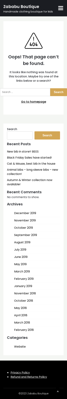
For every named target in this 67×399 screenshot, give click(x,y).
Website (20, 347)
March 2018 (22, 323)
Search (12, 129)
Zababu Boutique (21, 6)
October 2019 (23, 228)
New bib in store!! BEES (23, 151)
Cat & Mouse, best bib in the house (31, 164)
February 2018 (24, 330)
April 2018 (20, 315)
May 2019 (20, 264)
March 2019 (22, 271)
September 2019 (25, 235)
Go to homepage (33, 102)
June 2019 (21, 257)
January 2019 (23, 286)
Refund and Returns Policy (29, 377)
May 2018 (20, 308)
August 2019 (22, 242)
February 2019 (24, 279)
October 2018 (23, 301)
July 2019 (20, 250)
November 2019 (25, 220)
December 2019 (25, 213)
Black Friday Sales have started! (29, 158)
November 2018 (25, 293)
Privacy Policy (20, 373)
